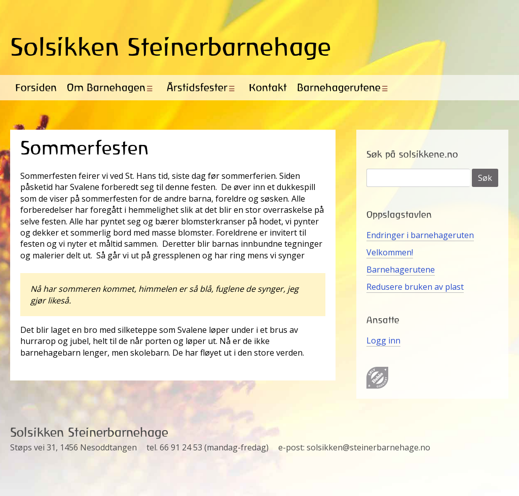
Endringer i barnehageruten (420, 235)
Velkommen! (389, 252)
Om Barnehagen (106, 87)
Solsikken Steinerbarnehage (170, 46)
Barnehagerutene (339, 87)
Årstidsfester (197, 87)
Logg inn (383, 340)
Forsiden (36, 87)
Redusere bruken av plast (415, 286)
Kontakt (268, 87)
